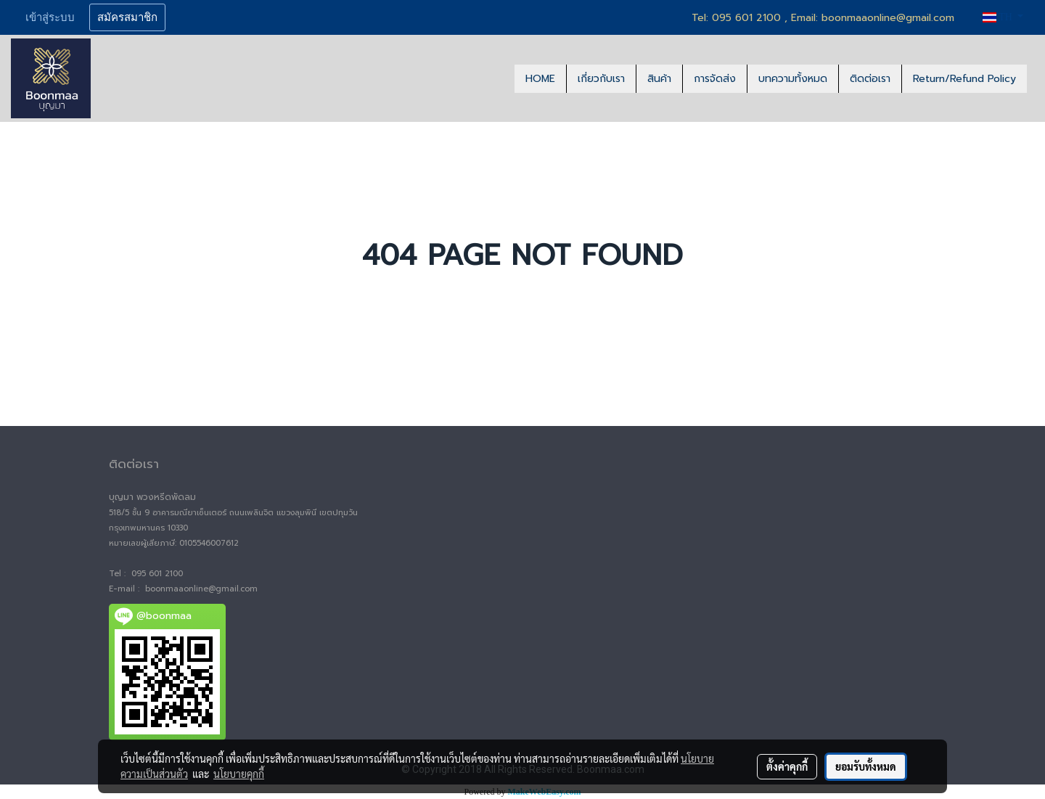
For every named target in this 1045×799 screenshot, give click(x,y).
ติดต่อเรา (870, 78)
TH (999, 17)
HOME (540, 78)
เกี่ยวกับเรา (601, 78)
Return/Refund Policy (964, 78)
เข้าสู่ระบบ (50, 17)
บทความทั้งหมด (792, 78)
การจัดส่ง (715, 78)
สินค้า (659, 78)
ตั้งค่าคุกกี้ (787, 766)
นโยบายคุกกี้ (238, 773)
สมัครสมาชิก (127, 17)
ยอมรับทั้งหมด (865, 766)
